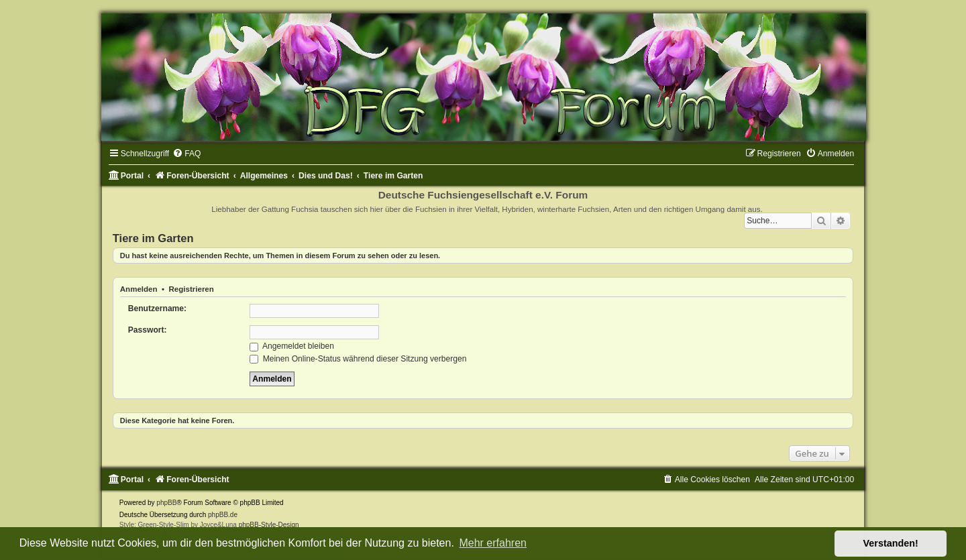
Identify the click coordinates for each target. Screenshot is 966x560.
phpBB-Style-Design (269, 524)
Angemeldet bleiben (292, 346)
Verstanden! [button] (890, 543)
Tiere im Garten (153, 238)
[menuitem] (186, 153)
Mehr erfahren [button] (493, 543)
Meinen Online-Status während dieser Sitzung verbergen (358, 358)
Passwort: (147, 330)
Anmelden (139, 289)
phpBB (166, 502)
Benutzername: (157, 308)
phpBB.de (222, 514)
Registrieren (190, 289)
